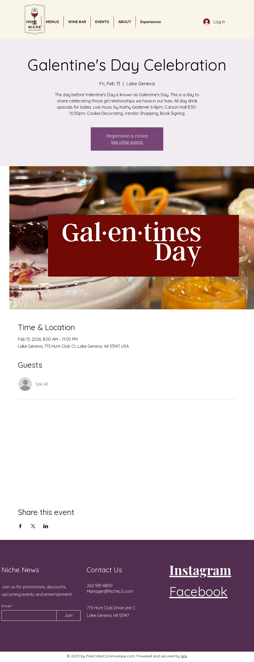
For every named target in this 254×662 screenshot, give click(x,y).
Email (7, 606)
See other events (127, 142)
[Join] (68, 615)
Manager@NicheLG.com (110, 591)
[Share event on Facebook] (20, 526)
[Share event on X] (33, 526)
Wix (184, 656)
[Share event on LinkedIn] (45, 526)
